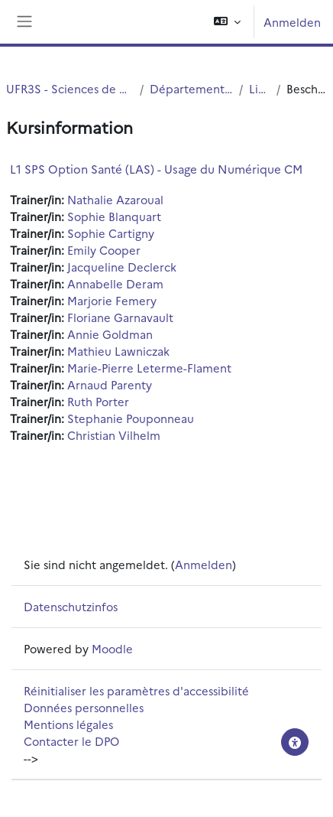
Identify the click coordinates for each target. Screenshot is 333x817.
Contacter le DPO (71, 741)
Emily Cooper (104, 250)
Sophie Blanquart (114, 216)
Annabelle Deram (115, 283)
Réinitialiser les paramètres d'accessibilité (136, 690)
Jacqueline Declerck (121, 267)
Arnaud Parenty (109, 384)
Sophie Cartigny (110, 233)
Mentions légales (68, 724)
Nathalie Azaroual (115, 199)
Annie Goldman (110, 334)
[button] (227, 22)
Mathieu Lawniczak (118, 351)
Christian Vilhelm (113, 435)
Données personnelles (84, 707)
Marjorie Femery (112, 300)
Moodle (112, 648)
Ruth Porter (98, 401)
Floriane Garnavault (120, 317)
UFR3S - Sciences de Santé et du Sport (70, 88)
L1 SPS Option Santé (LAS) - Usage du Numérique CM (156, 169)
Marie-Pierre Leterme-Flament (149, 368)
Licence (259, 88)
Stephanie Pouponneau (130, 418)
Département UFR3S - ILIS (191, 88)
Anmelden (292, 22)
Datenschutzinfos (71, 606)
